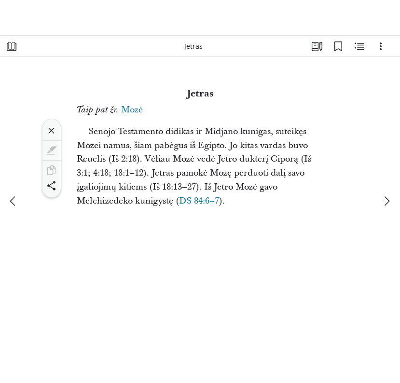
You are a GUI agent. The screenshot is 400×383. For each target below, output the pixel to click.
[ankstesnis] (13, 201)
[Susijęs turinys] (359, 46)
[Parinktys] (380, 46)
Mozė (132, 110)
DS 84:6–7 (199, 201)
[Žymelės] (338, 46)
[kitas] (386, 201)
